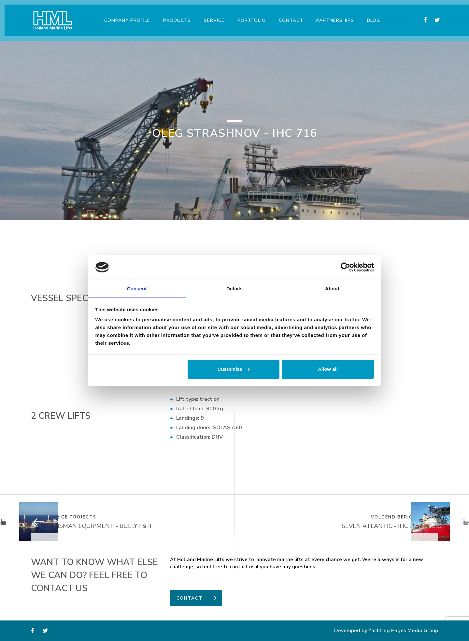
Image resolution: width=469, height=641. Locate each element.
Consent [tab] (137, 288)
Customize (234, 369)
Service (212, 16)
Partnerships (333, 16)
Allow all (328, 369)
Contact (289, 16)
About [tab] (332, 288)
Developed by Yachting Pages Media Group (386, 631)
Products (175, 16)
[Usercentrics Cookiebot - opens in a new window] (345, 267)
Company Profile (125, 16)
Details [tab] (234, 288)
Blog (371, 16)
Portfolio (249, 16)
